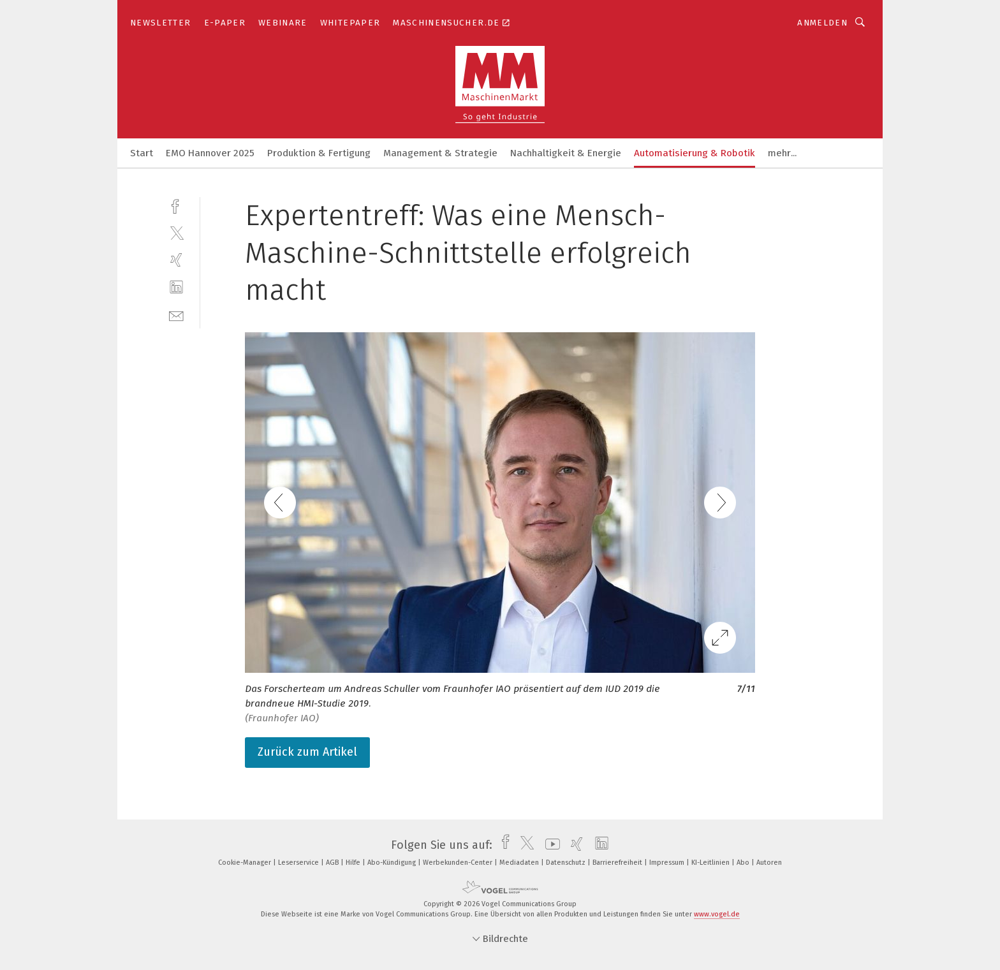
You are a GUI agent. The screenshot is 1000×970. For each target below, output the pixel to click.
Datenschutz (566, 862)
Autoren (769, 862)
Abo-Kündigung (392, 862)
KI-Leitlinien (711, 862)
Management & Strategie (440, 153)
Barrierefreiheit (618, 862)
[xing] (176, 260)
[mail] (176, 315)
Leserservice (299, 862)
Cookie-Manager (245, 862)
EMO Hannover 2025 (210, 153)
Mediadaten (520, 862)
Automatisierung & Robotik (694, 153)
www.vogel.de (717, 914)
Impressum (667, 862)
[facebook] (176, 205)
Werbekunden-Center (458, 862)
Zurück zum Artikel (307, 752)
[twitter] (176, 232)
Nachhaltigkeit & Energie (565, 153)
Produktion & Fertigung (319, 153)
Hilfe (354, 862)
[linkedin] (176, 287)
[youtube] (549, 845)
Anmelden (822, 22)
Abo (744, 862)
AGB (333, 862)
